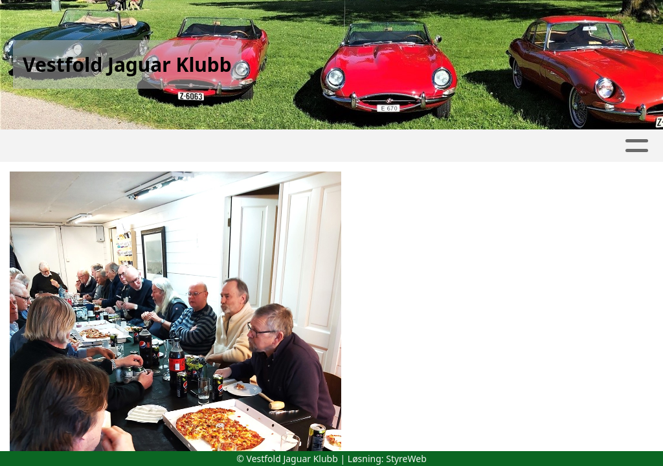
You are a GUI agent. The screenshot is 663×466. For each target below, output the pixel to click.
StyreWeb (406, 458)
